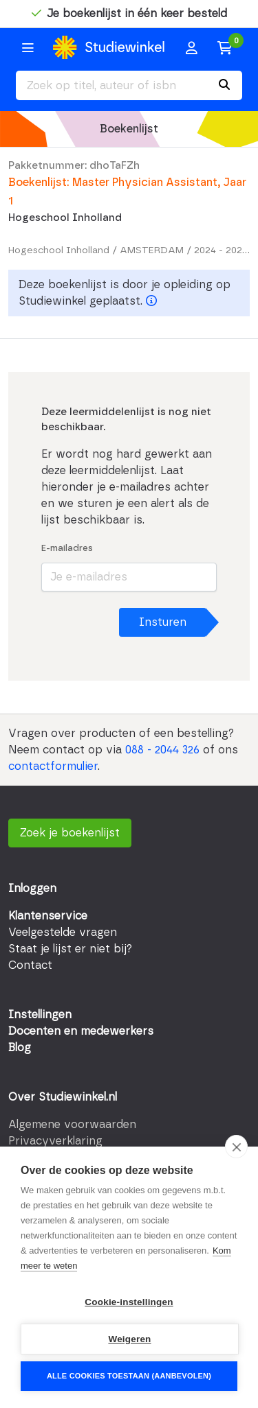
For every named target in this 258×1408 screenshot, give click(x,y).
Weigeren (129, 1339)
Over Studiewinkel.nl (62, 1097)
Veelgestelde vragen (62, 932)
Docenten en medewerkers (80, 1031)
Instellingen (40, 1014)
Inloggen (32, 888)
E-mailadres (67, 548)
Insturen (162, 622)
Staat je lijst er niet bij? (70, 948)
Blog (19, 1047)
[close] (236, 1146)
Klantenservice (47, 916)
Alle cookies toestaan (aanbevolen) (129, 1376)
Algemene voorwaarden (72, 1124)
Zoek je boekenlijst (70, 833)
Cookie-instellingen (129, 1302)
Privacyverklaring (55, 1141)
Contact (30, 965)
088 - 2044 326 (162, 749)
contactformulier (53, 766)
